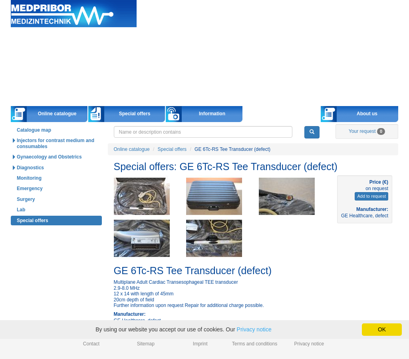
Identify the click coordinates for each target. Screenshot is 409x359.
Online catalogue (57, 113)
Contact (91, 344)
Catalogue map (34, 130)
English (326, 21)
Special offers (135, 113)
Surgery (26, 199)
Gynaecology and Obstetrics (49, 157)
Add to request (371, 196)
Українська (386, 21)
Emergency (30, 188)
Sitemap (146, 344)
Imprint (200, 344)
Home (74, 14)
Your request (367, 131)
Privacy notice (309, 344)
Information (212, 113)
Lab (21, 210)
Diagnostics (30, 167)
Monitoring (29, 178)
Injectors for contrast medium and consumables (55, 143)
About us (367, 113)
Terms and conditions (254, 344)
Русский (356, 21)
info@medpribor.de (379, 13)
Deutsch (297, 21)
